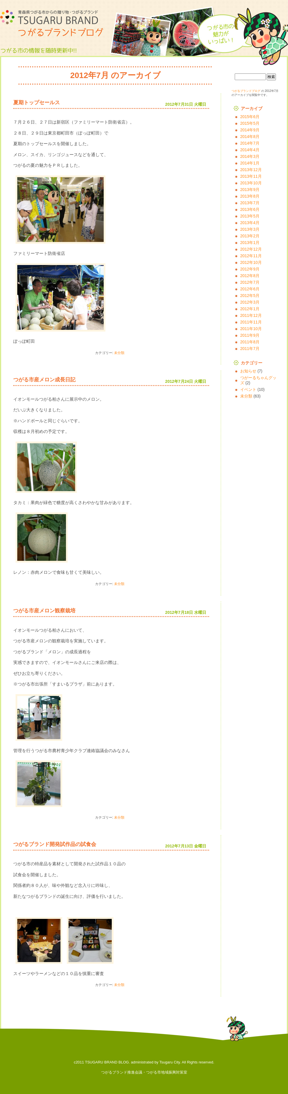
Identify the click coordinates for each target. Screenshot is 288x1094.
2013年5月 (249, 216)
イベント (248, 389)
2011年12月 (251, 315)
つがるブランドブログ (54, 23)
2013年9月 (249, 189)
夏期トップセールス (36, 102)
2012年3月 (249, 302)
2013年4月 (249, 222)
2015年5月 (249, 123)
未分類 (119, 353)
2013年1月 (249, 242)
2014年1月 (249, 163)
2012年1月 (249, 308)
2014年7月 (249, 143)
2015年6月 (249, 116)
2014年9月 (249, 130)
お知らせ (248, 371)
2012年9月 (249, 269)
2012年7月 (249, 282)
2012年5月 (249, 295)
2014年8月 (249, 136)
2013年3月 (249, 229)
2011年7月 (249, 348)
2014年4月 (249, 149)
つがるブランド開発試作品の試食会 (54, 844)
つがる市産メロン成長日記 (44, 380)
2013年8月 (249, 196)
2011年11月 (251, 322)
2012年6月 (249, 289)
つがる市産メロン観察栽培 (44, 611)
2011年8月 (249, 342)
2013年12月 (251, 169)
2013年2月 (249, 236)
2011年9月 (249, 335)
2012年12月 (251, 249)
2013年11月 (251, 176)
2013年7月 (249, 202)
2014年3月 (249, 156)
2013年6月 (249, 209)
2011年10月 (251, 328)
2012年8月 (249, 275)
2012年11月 (251, 255)
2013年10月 (251, 183)
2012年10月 (251, 262)
